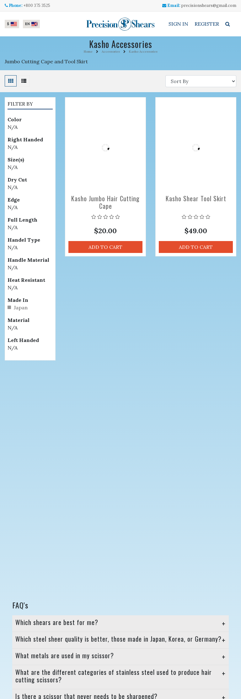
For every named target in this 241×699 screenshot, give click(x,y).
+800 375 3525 (37, 5)
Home (88, 52)
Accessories (111, 52)
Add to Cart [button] (105, 247)
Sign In (178, 24)
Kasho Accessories (143, 52)
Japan (21, 307)
